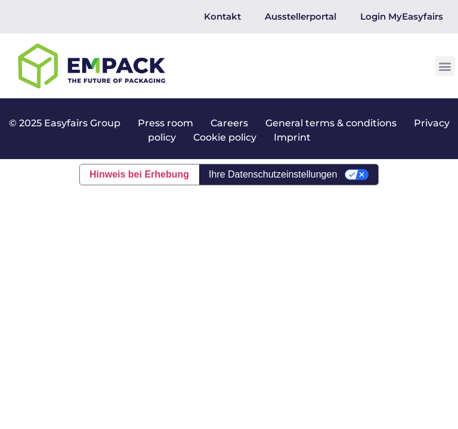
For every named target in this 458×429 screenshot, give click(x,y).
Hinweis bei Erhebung (139, 174)
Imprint (292, 137)
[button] (445, 66)
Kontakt (222, 16)
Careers (229, 123)
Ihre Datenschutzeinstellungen (273, 174)
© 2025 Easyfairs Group (64, 123)
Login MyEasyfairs (401, 16)
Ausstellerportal (300, 16)
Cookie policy (224, 137)
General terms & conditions (331, 123)
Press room (164, 123)
